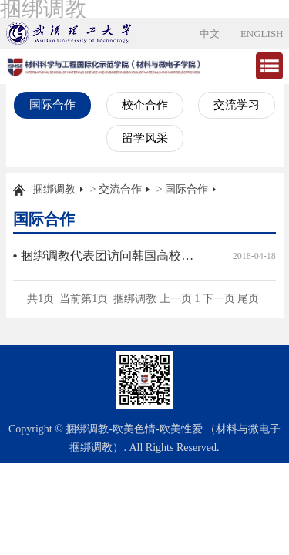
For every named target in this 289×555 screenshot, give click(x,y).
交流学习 (236, 105)
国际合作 (52, 105)
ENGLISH (262, 33)
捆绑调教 (54, 189)
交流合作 (120, 189)
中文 (210, 33)
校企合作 (145, 105)
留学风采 (145, 138)
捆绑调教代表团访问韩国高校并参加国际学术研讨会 (110, 255)
